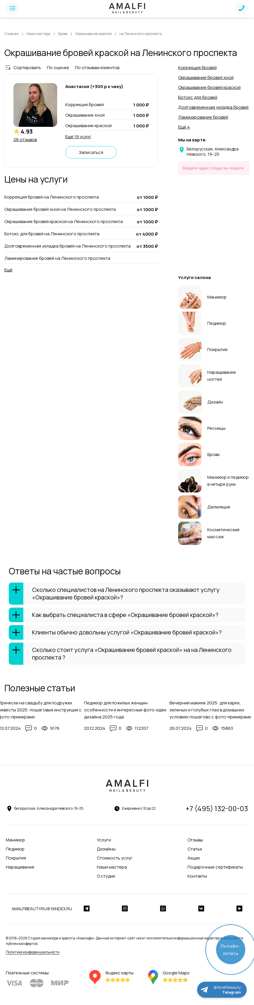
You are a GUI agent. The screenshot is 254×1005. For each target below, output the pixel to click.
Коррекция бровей (197, 67)
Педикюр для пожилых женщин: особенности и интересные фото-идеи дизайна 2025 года (125, 710)
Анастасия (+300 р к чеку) (94, 86)
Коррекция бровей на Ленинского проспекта (51, 197)
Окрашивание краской (93, 33)
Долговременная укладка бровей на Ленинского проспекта (67, 246)
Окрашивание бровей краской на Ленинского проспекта (63, 221)
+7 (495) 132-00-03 (217, 808)
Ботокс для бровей (197, 97)
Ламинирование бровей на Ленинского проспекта (57, 258)
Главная (11, 33)
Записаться (91, 152)
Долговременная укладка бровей (213, 107)
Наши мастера (38, 33)
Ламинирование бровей (203, 117)
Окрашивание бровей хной (206, 77)
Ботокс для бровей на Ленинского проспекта (51, 234)
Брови (63, 33)
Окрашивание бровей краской (209, 87)
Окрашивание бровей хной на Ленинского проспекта (60, 209)
